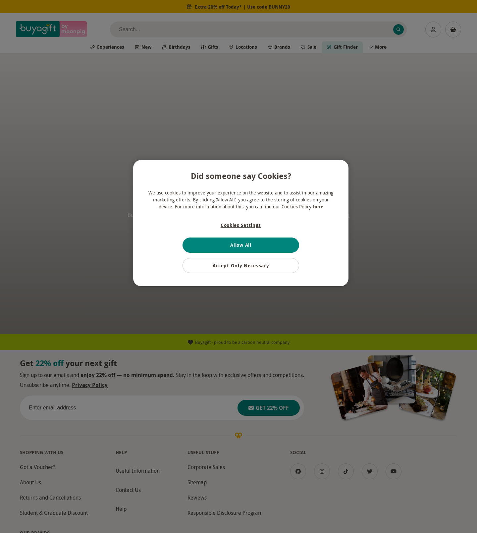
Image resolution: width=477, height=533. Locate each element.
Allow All (240, 245)
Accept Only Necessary (241, 265)
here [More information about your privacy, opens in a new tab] (318, 206)
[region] (240, 223)
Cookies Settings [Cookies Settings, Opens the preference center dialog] (241, 225)
